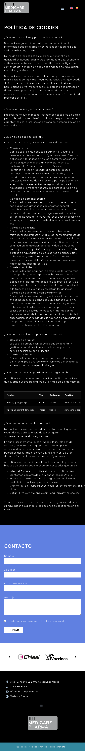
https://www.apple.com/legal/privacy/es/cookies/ (50, 493)
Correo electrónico (15, 583)
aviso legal (33, 621)
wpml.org (43, 747)
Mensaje (9, 597)
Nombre (9, 556)
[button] (62, 8)
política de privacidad (55, 621)
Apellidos (10, 569)
